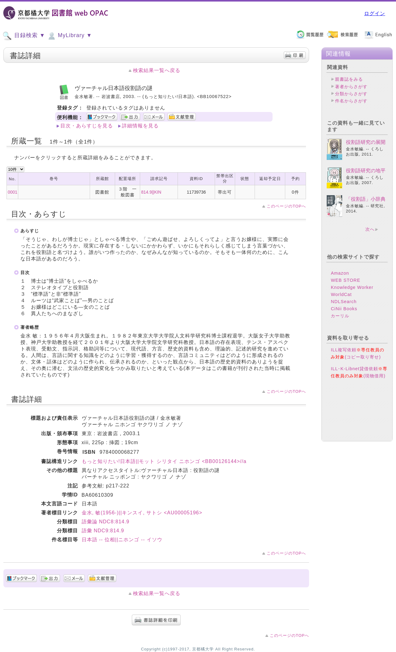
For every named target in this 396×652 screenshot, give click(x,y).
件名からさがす (351, 100)
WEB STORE (345, 280)
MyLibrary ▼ (69, 36)
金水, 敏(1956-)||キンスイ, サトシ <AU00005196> (142, 512)
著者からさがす (351, 86)
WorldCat (341, 294)
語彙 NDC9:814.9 (103, 530)
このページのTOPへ (286, 206)
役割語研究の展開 (365, 142)
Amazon (340, 273)
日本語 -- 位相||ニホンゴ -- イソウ (122, 539)
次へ (370, 229)
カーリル (340, 315)
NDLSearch (343, 301)
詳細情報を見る (140, 125)
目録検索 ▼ (23, 36)
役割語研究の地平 (365, 170)
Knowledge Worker (352, 287)
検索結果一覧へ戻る (156, 70)
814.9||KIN (151, 192)
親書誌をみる (349, 79)
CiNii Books (344, 308)
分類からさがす (351, 93)
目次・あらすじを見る (86, 125)
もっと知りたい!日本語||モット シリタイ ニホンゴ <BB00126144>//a (164, 461)
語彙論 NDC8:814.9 (106, 521)
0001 (12, 192)
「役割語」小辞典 (365, 199)
